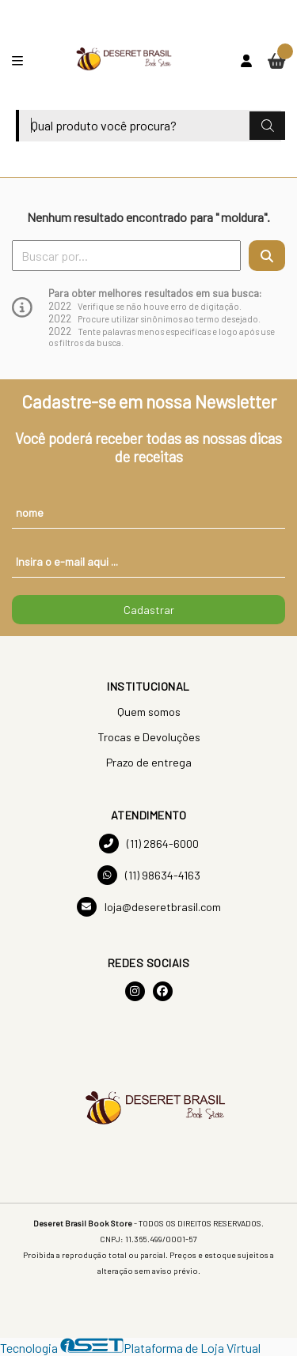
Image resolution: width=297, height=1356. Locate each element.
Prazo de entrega (149, 762)
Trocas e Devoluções (148, 737)
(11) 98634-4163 (148, 875)
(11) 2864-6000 (149, 843)
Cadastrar (149, 609)
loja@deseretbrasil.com (149, 907)
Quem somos (149, 711)
